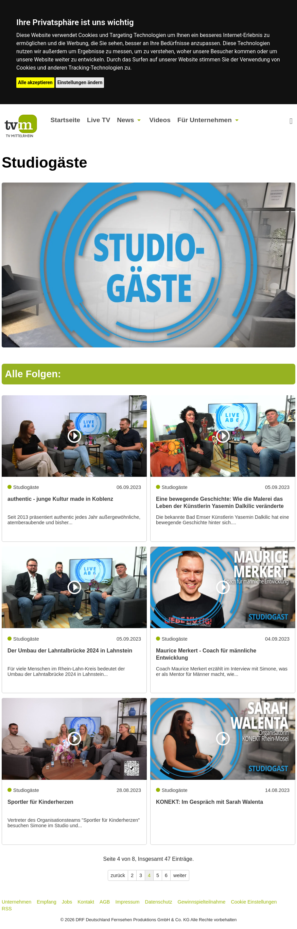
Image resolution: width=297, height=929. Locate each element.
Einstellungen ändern (80, 82)
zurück (118, 875)
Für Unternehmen (204, 120)
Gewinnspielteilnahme (202, 902)
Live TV (98, 120)
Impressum (127, 902)
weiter (179, 875)
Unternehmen (16, 902)
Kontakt (85, 902)
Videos (160, 120)
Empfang (46, 902)
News (125, 120)
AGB (105, 902)
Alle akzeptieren (35, 82)
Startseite (65, 120)
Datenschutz (158, 902)
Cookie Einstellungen (254, 902)
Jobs (67, 902)
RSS (7, 908)
